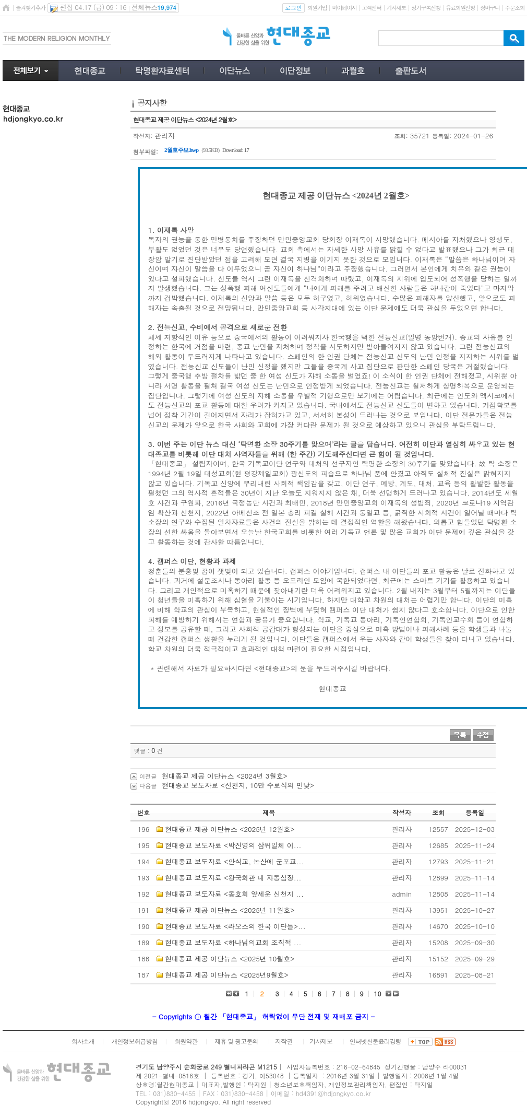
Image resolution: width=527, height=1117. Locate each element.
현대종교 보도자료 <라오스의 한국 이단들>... (235, 926)
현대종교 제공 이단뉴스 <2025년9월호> (226, 975)
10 (377, 993)
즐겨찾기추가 (30, 7)
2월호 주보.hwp (181, 150)
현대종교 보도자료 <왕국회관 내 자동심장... (233, 878)
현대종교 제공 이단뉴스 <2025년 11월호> (229, 910)
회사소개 (82, 1041)
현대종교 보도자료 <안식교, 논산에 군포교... (234, 861)
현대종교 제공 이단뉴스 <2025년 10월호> (229, 958)
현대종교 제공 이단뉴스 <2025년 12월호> (229, 829)
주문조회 (514, 7)
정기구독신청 (425, 7)
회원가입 (317, 7)
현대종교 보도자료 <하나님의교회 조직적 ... (233, 942)
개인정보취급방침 (135, 1041)
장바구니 (489, 7)
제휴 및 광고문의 (236, 1041)
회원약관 (185, 1041)
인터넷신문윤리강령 (375, 1041)
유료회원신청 (460, 7)
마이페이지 (344, 7)
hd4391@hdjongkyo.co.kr (333, 1093)
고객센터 (371, 7)
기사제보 (396, 7)
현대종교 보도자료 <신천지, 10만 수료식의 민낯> (238, 785)
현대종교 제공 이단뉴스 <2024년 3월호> (225, 776)
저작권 (283, 1041)
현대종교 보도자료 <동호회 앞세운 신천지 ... (234, 894)
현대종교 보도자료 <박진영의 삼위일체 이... (233, 845)
